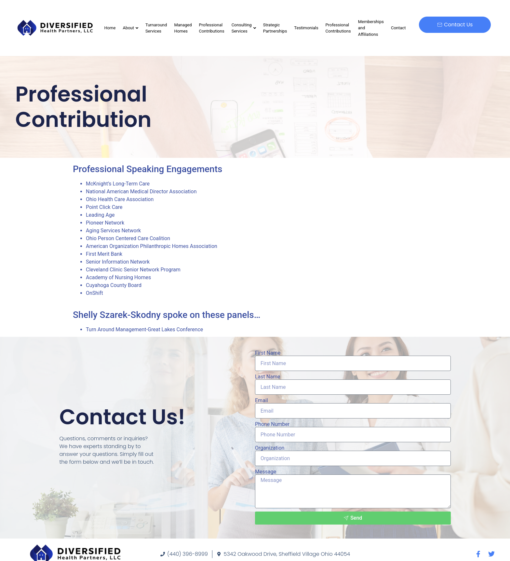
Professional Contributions (211, 28)
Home (109, 27)
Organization (269, 448)
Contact (398, 27)
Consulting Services (244, 28)
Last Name (267, 376)
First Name (267, 353)
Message (265, 471)
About (130, 27)
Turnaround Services (156, 28)
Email (261, 400)
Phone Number (272, 424)
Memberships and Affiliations (371, 28)
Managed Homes (183, 28)
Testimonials (306, 27)
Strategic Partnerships (275, 28)
